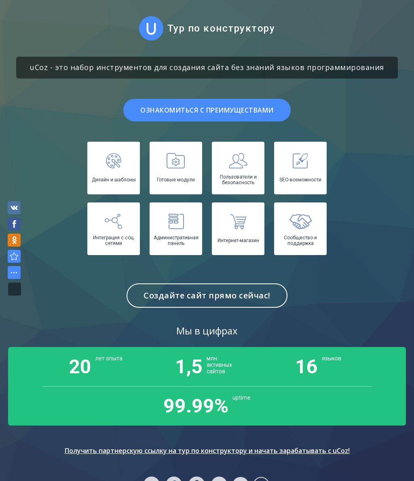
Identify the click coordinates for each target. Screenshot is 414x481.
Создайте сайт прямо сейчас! (207, 295)
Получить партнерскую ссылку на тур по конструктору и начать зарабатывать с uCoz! (207, 450)
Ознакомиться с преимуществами (207, 110)
